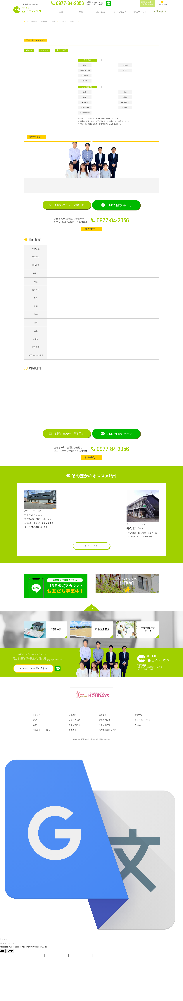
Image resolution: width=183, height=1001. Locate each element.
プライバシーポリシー (142, 728)
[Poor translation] (10, 959)
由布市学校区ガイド (106, 738)
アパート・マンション (70, 21)
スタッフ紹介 (120, 12)
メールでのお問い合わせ (34, 676)
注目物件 (127, 593)
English (136, 733)
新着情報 (137, 723)
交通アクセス (140, 12)
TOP (91, 616)
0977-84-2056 (70, 3)
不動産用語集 (103, 733)
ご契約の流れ (103, 728)
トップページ (31, 21)
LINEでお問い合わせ (122, 205)
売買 (81, 12)
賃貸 (61, 12)
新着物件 (72, 738)
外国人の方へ (147, 3)
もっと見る (92, 553)
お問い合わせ (159, 12)
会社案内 (100, 12)
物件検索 (45, 21)
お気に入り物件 (162, 3)
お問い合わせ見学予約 (66, 205)
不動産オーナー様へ (41, 738)
